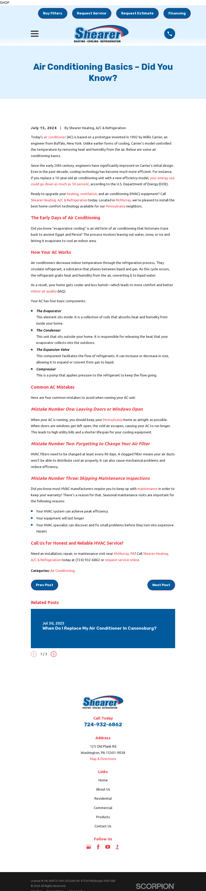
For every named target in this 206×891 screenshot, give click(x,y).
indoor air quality (44, 291)
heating (73, 194)
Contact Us (103, 826)
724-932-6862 (103, 724)
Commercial (103, 808)
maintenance (147, 489)
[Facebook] (98, 846)
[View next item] (53, 654)
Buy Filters (52, 13)
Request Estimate (137, 13)
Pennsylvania (115, 206)
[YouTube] (107, 846)
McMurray (123, 200)
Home (103, 780)
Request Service (91, 13)
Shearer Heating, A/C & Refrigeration (59, 200)
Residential (103, 798)
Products (103, 817)
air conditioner (55, 137)
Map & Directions (103, 759)
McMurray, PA (124, 553)
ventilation (88, 194)
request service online (122, 560)
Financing (177, 13)
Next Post (161, 585)
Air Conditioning (62, 571)
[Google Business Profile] (88, 846)
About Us (103, 789)
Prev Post (44, 585)
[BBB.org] (117, 846)
